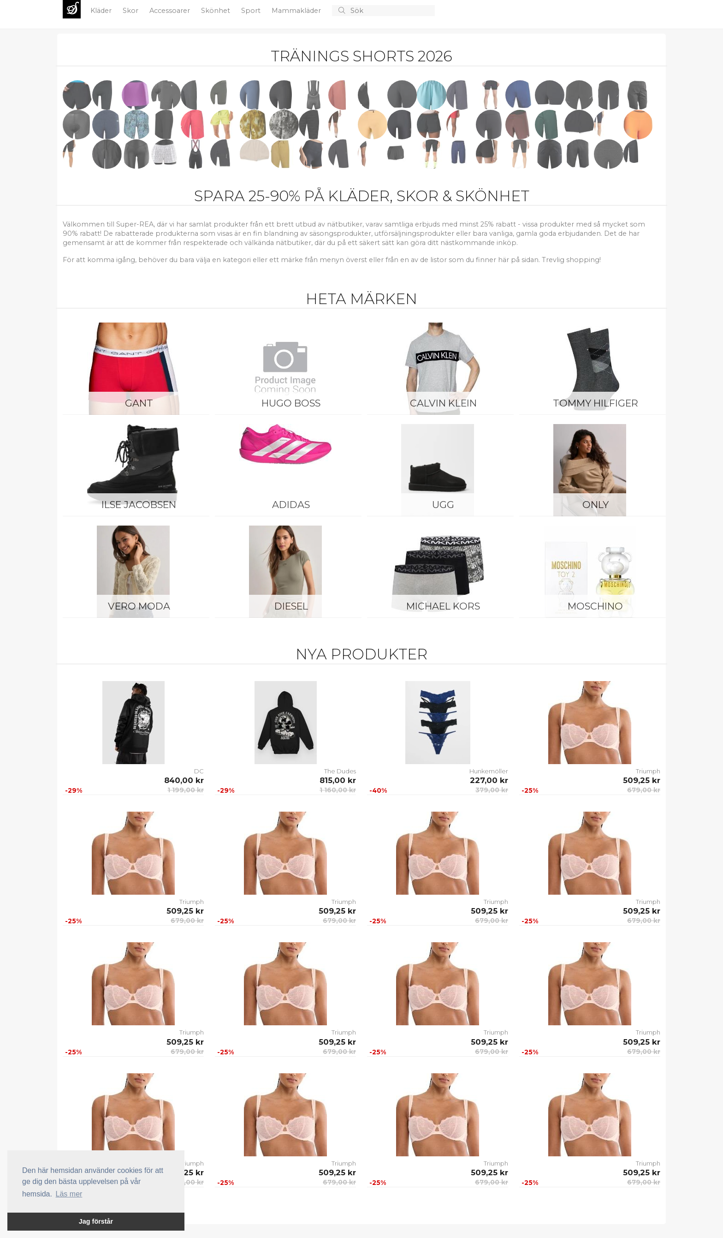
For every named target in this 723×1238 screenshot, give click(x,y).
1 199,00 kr (185, 790)
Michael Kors (443, 606)
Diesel (291, 606)
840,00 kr (184, 780)
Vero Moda (139, 606)
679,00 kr (643, 790)
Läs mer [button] (69, 1194)
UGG (443, 504)
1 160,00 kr (338, 790)
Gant (139, 403)
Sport (251, 10)
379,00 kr (491, 790)
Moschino (595, 606)
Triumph (648, 771)
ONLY (595, 504)
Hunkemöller (488, 771)
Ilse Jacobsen (138, 504)
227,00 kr (489, 780)
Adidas (291, 504)
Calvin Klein (443, 403)
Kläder (101, 10)
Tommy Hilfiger (595, 403)
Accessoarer (170, 10)
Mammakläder (297, 10)
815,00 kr (338, 780)
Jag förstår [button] (96, 1221)
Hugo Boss (290, 403)
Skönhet (216, 10)
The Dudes (340, 771)
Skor (131, 10)
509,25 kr (641, 780)
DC (199, 771)
